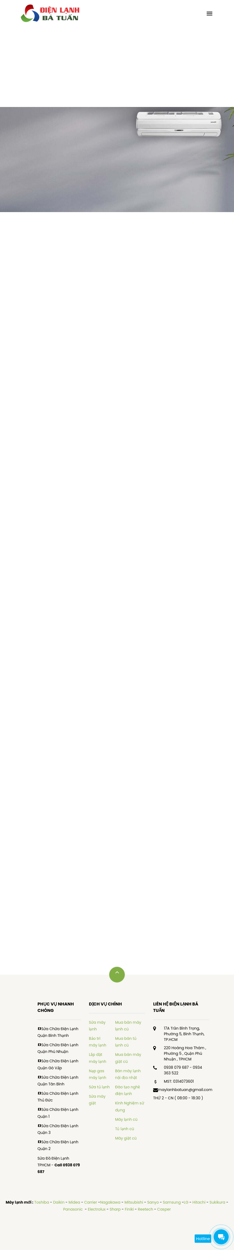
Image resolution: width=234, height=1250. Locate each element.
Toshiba (41, 1202)
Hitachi (199, 1202)
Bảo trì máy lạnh (97, 1042)
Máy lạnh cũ (126, 1119)
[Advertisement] (117, 66)
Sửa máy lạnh (97, 1026)
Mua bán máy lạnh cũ (128, 1026)
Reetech (145, 1209)
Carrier (90, 1202)
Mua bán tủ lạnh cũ (126, 1042)
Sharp (115, 1209)
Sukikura (217, 1202)
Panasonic (73, 1209)
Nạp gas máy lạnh (97, 1074)
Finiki (129, 1209)
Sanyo (153, 1202)
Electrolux (96, 1209)
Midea (74, 1202)
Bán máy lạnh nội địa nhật (128, 1074)
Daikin (58, 1202)
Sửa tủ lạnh (99, 1087)
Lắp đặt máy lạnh (97, 1058)
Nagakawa (110, 1202)
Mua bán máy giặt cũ (128, 1058)
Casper (164, 1209)
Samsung (172, 1202)
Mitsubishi (133, 1202)
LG (186, 1202)
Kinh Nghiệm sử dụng (129, 1106)
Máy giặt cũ (126, 1138)
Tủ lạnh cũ (124, 1128)
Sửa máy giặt (97, 1100)
